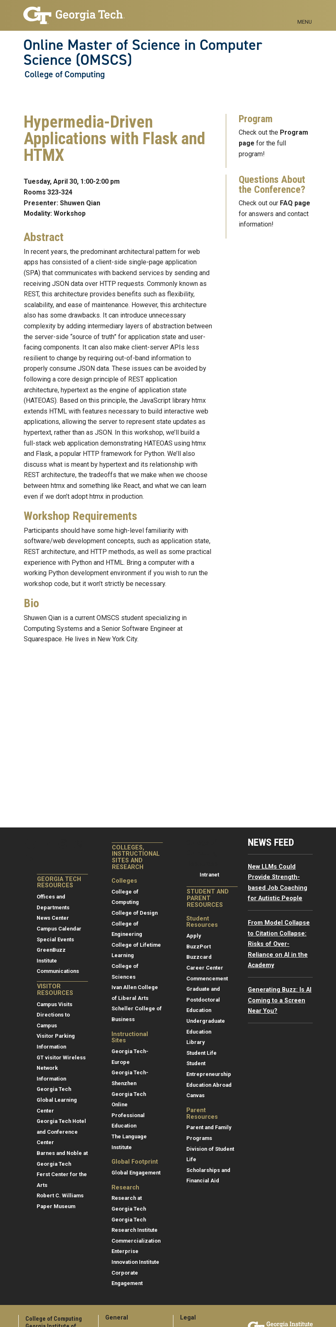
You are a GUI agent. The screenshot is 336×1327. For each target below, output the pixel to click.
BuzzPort (198, 946)
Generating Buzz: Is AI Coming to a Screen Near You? (279, 1000)
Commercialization (136, 1241)
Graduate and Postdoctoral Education (203, 999)
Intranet (209, 875)
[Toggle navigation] (304, 12)
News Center (53, 918)
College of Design (134, 913)
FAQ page (295, 203)
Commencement (207, 978)
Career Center (204, 968)
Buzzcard (199, 957)
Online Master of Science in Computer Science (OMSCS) (142, 52)
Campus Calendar (59, 929)
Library (195, 1042)
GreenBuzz (51, 950)
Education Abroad (209, 1085)
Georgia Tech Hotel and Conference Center (61, 1131)
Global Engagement (136, 1172)
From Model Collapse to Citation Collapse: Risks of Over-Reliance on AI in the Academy (279, 944)
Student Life (201, 1053)
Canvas (195, 1095)
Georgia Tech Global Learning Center (57, 1099)
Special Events (55, 939)
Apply (193, 936)
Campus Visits (54, 1004)
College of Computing (65, 74)
